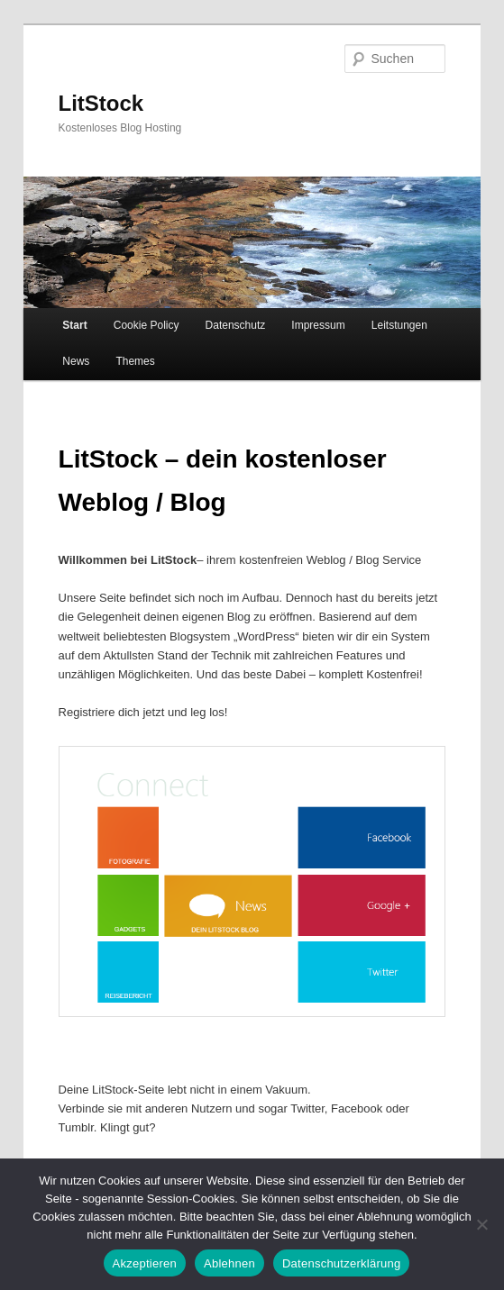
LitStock (101, 103)
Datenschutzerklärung (341, 1263)
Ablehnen (229, 1263)
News (75, 361)
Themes (134, 361)
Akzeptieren (145, 1263)
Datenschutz (236, 325)
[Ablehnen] (481, 1224)
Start (74, 325)
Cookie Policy (146, 325)
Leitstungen (399, 325)
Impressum (317, 325)
